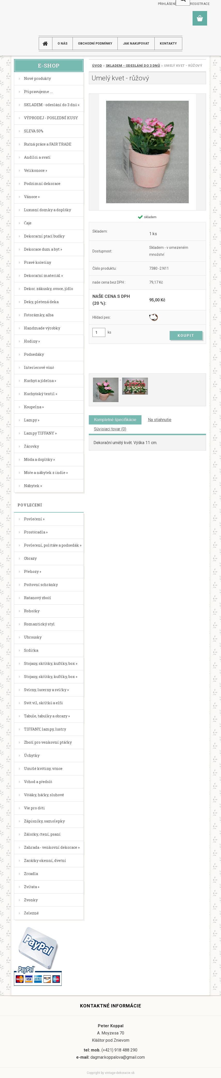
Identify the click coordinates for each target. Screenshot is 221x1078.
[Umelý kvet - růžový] (147, 152)
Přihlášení (167, 4)
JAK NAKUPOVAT (136, 43)
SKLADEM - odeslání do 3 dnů (133, 65)
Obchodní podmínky (95, 43)
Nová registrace (195, 4)
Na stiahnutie (159, 419)
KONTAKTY (168, 43)
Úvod (97, 65)
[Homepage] (47, 43)
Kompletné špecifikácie (115, 419)
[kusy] (98, 332)
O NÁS (62, 43)
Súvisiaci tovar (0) (110, 429)
